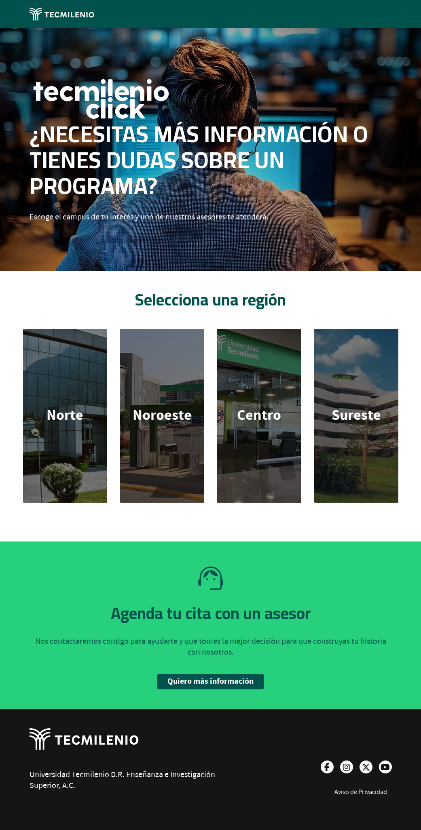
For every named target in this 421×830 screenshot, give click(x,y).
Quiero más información (210, 681)
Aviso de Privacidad (360, 792)
